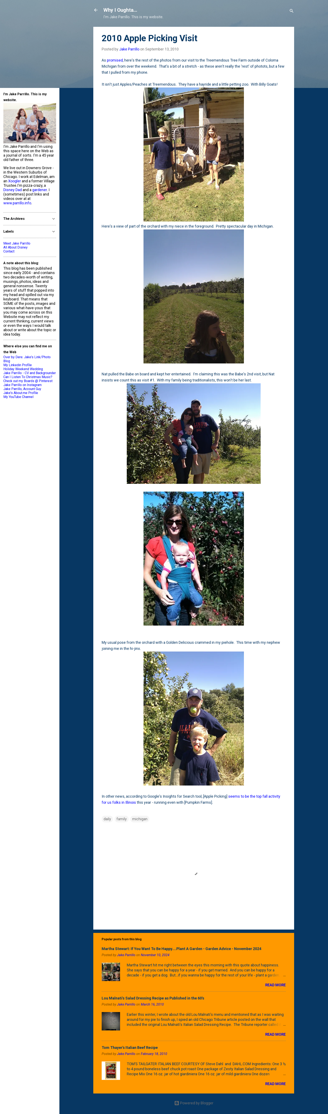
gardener (39, 190)
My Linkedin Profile (17, 365)
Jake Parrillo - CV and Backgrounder (29, 373)
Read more (275, 985)
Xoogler (14, 181)
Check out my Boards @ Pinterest (28, 381)
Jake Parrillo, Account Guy (22, 389)
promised (115, 60)
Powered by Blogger (193, 1103)
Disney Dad (12, 190)
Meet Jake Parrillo (16, 243)
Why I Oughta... (120, 10)
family (122, 819)
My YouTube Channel (18, 397)
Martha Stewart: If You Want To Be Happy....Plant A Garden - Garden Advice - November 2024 (181, 949)
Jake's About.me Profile (20, 393)
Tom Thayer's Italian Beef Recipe (130, 1047)
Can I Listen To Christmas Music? (27, 377)
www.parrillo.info (17, 203)
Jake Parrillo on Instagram (22, 385)
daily (107, 819)
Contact (8, 251)
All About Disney (15, 247)
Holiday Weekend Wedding (23, 369)
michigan (139, 819)
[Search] (291, 11)
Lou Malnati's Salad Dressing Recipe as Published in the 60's (153, 998)
